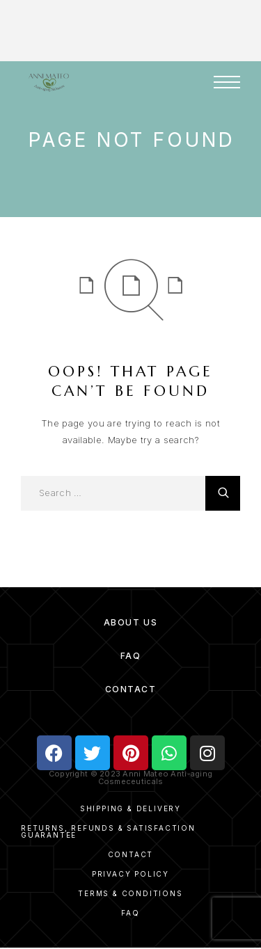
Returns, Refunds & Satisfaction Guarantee (108, 831)
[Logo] (49, 82)
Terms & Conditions (130, 893)
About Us (130, 622)
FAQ (130, 656)
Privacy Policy (130, 874)
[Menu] (227, 82)
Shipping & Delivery (130, 808)
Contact (131, 689)
